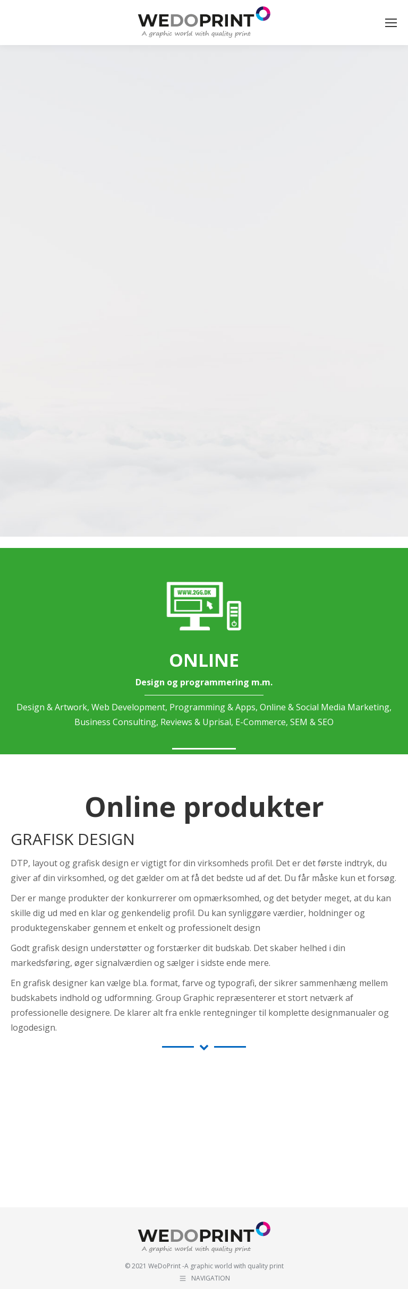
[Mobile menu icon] (391, 22)
